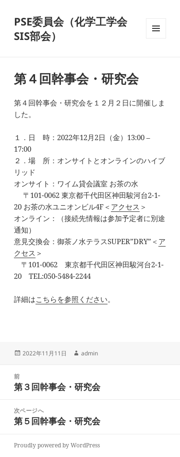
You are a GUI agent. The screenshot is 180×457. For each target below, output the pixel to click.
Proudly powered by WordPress (57, 445)
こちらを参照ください (72, 299)
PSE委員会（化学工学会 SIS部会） (70, 28)
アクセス (125, 206)
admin (89, 353)
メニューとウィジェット (156, 38)
